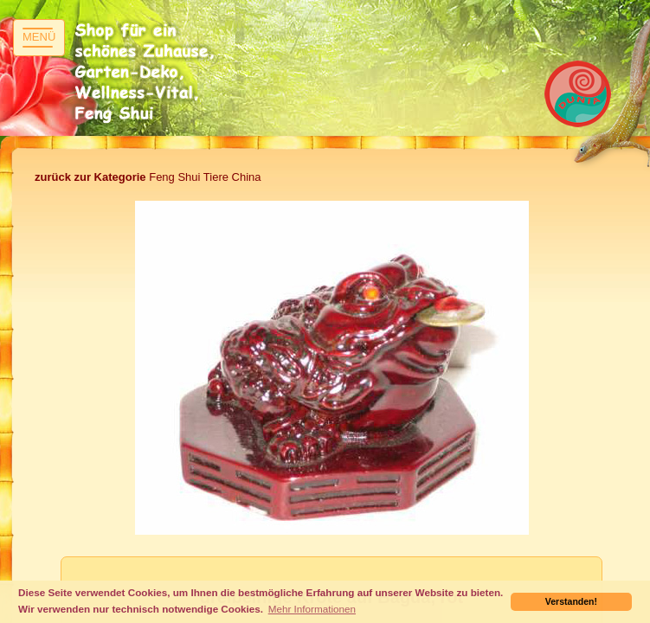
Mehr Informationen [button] (312, 608)
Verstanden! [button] (571, 601)
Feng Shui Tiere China (148, 176)
